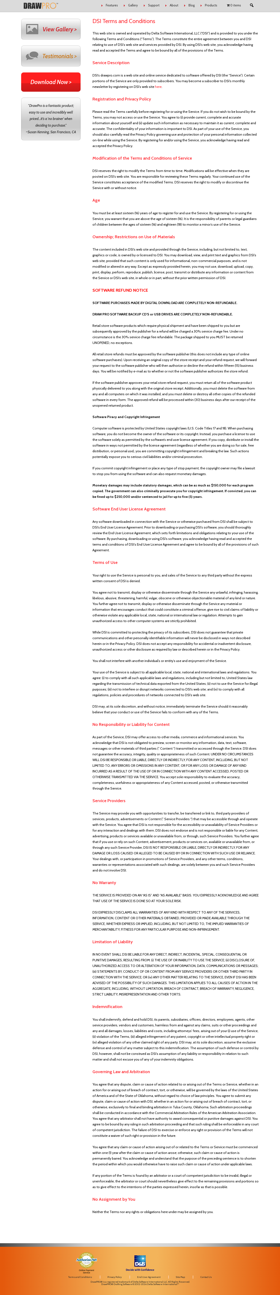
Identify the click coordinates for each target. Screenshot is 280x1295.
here (158, 87)
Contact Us (206, 1277)
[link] (220, 1258)
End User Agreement (148, 1277)
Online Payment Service (86, 1271)
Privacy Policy (114, 1277)
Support (153, 5)
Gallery (133, 5)
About (174, 5)
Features (112, 5)
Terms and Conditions (80, 1277)
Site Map (180, 1277)
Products (211, 5)
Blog (191, 5)
